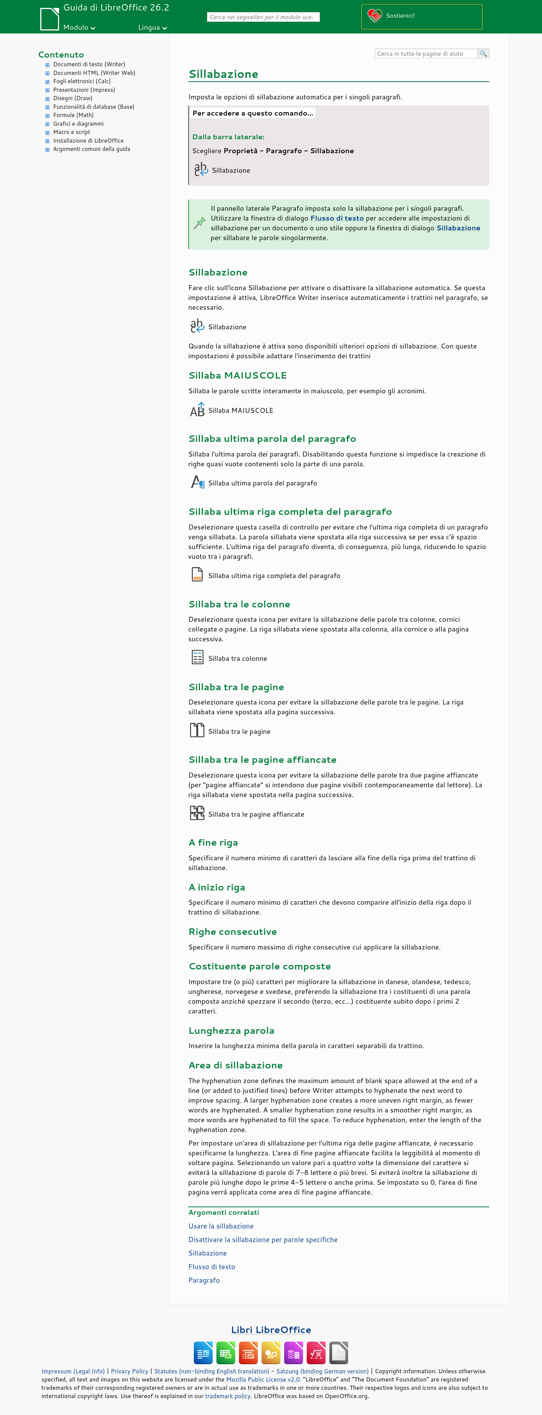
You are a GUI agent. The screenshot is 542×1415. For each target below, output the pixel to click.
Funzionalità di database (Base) (93, 107)
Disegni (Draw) (73, 98)
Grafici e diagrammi (78, 124)
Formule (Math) (73, 115)
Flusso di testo (211, 1266)
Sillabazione (207, 1253)
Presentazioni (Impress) (84, 90)
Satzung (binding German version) (322, 1371)
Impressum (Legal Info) (73, 1371)
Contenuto (61, 54)
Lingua (149, 27)
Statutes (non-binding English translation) (211, 1371)
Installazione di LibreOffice (88, 141)
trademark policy (227, 1396)
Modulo (75, 27)
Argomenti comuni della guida (91, 149)
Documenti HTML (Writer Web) (94, 73)
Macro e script (71, 132)
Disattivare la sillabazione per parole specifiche (263, 1239)
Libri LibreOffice (271, 1329)
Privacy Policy (129, 1371)
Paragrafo (204, 1280)
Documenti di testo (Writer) (89, 64)
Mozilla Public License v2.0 (263, 1379)
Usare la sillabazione (221, 1226)
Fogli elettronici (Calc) (82, 81)
